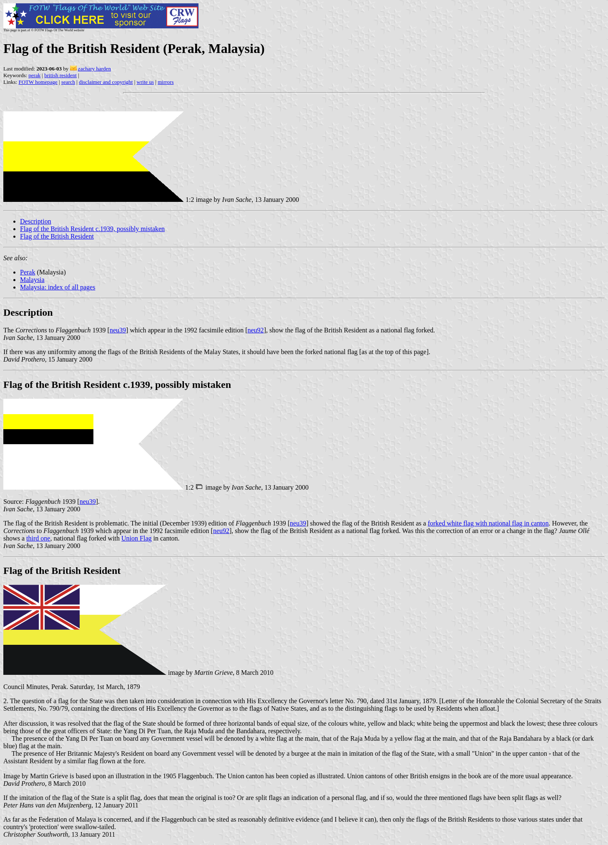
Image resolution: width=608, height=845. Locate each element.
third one (38, 538)
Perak (27, 272)
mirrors (165, 82)
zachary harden (94, 68)
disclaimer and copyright (106, 82)
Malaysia (32, 279)
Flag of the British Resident (57, 236)
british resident (60, 75)
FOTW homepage (37, 82)
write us (145, 82)
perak (34, 75)
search (68, 82)
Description (35, 221)
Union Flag (136, 538)
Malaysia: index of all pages (57, 287)
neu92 (256, 330)
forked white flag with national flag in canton (488, 523)
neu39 (118, 330)
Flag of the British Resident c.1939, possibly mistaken (92, 228)
